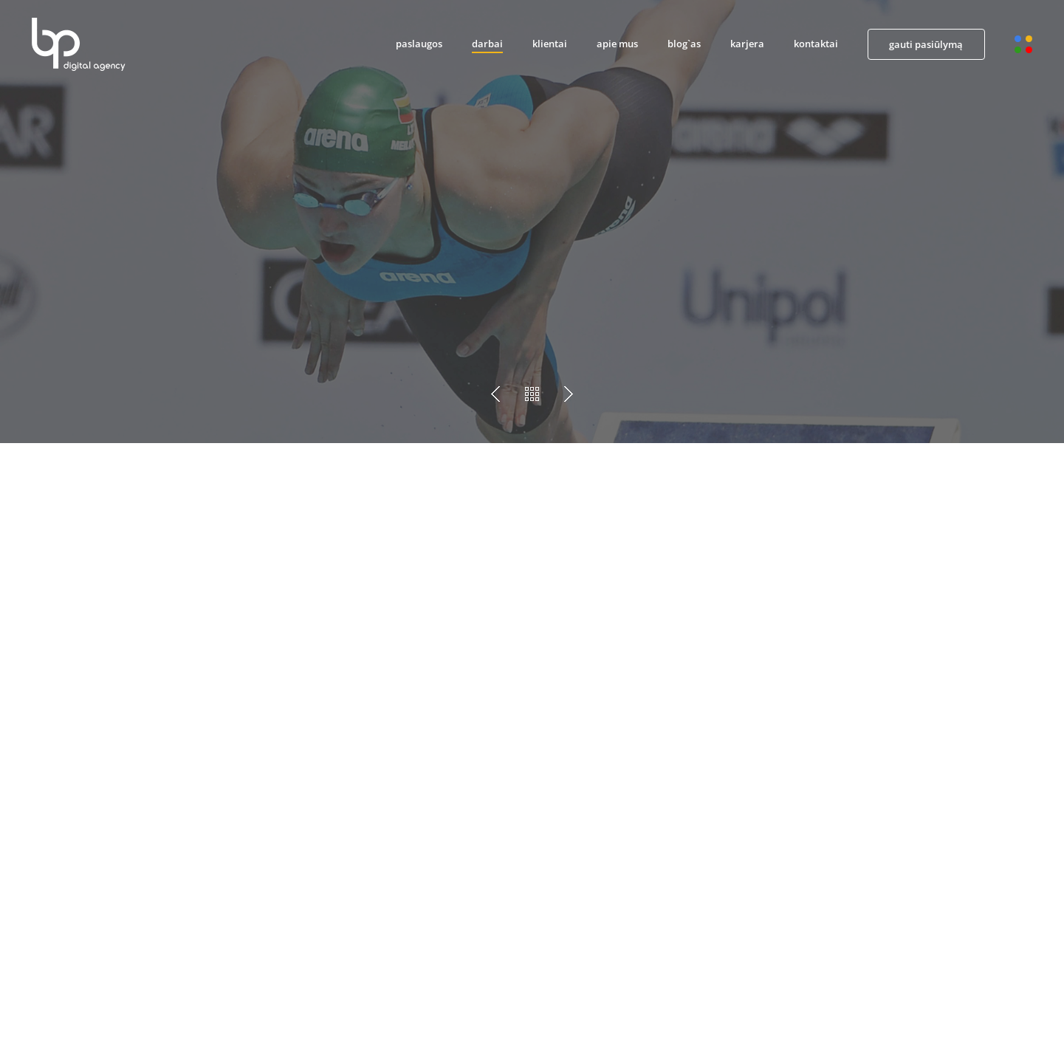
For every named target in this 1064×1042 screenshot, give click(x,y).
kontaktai (816, 43)
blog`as (684, 43)
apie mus (617, 43)
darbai (487, 43)
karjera (747, 43)
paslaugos (419, 43)
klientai (549, 43)
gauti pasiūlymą (926, 44)
